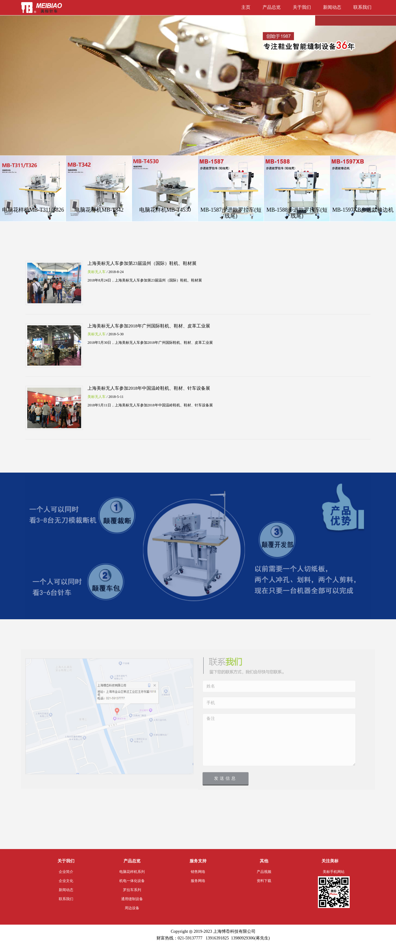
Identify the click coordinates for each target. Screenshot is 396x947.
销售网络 (198, 872)
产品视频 (264, 872)
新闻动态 (332, 7)
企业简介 (66, 872)
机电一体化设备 (132, 881)
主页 (245, 7)
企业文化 (66, 881)
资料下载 (264, 881)
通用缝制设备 (132, 899)
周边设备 (132, 908)
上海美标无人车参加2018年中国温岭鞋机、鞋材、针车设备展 (148, 388)
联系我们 (362, 7)
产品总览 (271, 7)
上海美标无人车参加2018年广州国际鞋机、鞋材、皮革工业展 (148, 326)
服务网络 (198, 881)
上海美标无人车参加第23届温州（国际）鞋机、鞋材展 (141, 263)
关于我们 (302, 7)
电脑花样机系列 (132, 872)
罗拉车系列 (132, 890)
